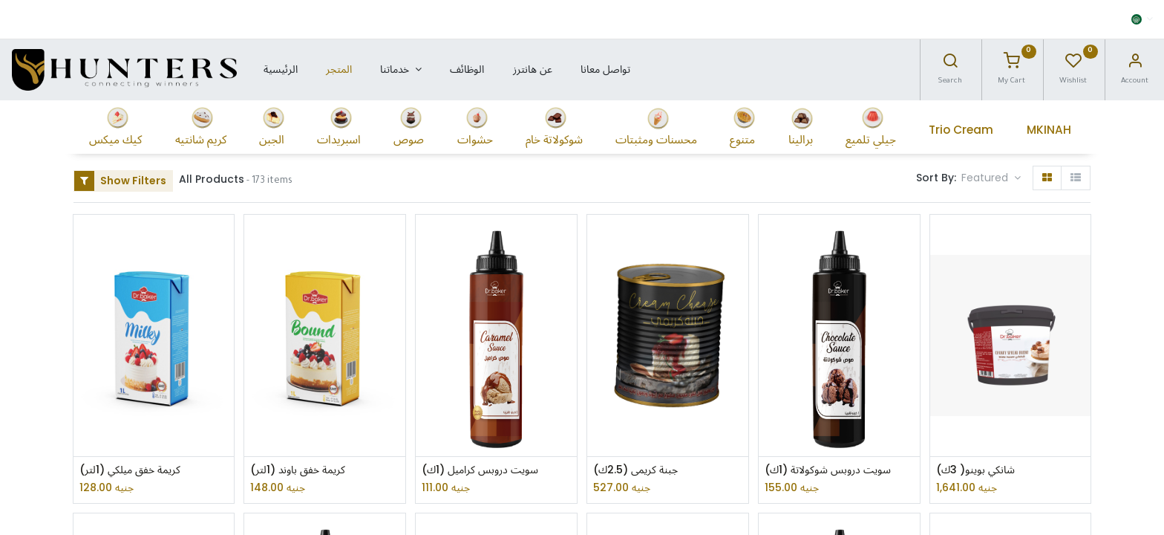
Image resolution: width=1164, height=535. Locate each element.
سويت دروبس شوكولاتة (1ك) (828, 470)
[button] (991, 178)
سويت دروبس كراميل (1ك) (480, 470)
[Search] (950, 64)
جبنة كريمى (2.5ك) (635, 470)
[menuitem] (280, 70)
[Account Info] (1135, 64)
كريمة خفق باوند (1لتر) (297, 470)
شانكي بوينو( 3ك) (975, 470)
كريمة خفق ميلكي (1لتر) (129, 470)
